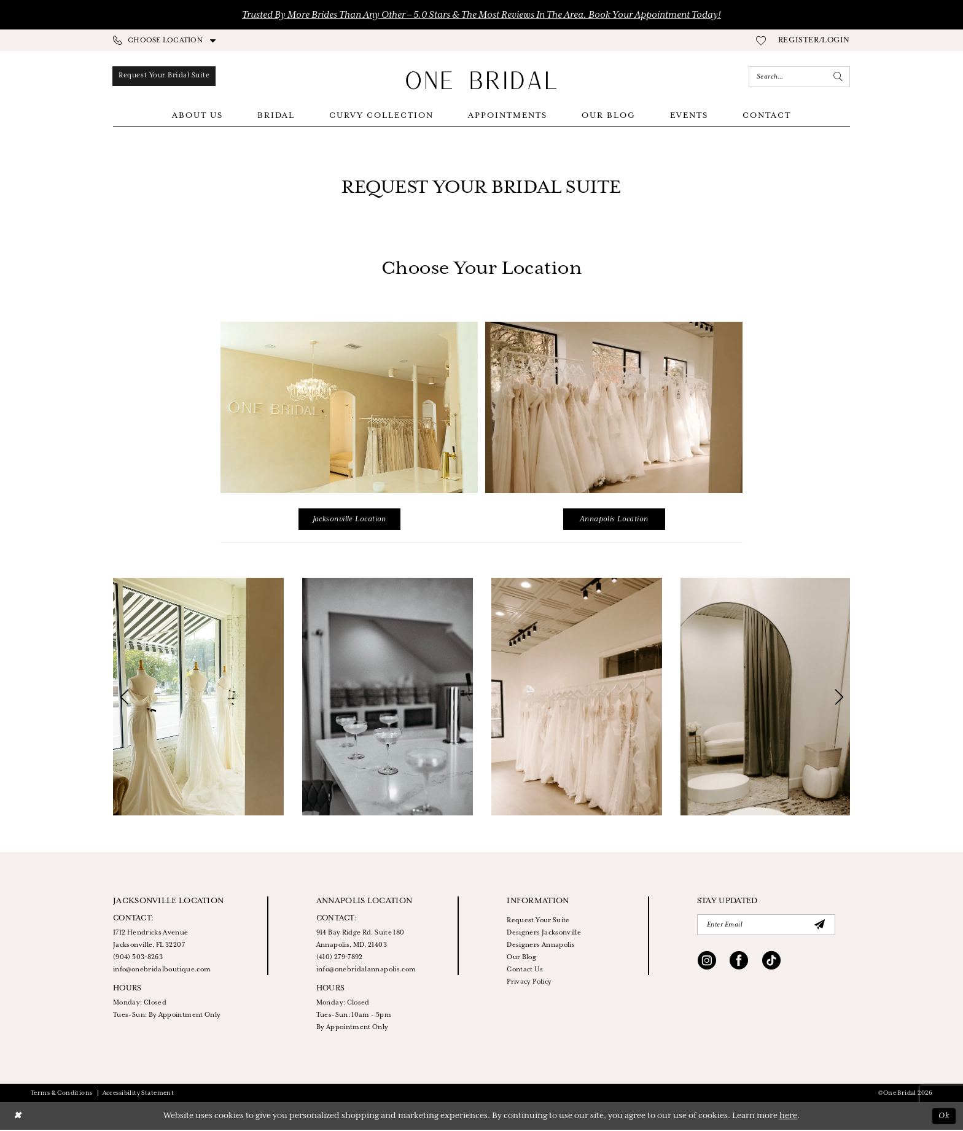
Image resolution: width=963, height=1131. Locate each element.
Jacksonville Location (349, 520)
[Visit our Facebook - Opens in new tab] (739, 963)
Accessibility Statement (138, 1094)
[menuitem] (164, 40)
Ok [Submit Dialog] (943, 1117)
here (788, 1117)
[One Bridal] (481, 80)
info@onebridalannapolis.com (366, 970)
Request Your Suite (538, 921)
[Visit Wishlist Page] (761, 40)
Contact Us (525, 970)
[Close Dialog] (17, 1117)
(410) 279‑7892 (339, 958)
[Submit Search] (838, 76)
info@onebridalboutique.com (162, 970)
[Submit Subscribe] (820, 926)
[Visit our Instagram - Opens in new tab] (707, 963)
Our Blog (521, 958)
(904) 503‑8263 (138, 958)
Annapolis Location (614, 520)
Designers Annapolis (541, 946)
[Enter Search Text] (799, 76)
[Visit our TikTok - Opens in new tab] (771, 963)
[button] (814, 40)
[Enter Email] (766, 925)
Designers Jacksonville (544, 934)
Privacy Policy (529, 983)
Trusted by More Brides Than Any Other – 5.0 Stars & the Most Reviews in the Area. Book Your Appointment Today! (481, 15)
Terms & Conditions (62, 1094)
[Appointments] (166, 77)
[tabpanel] (198, 698)
